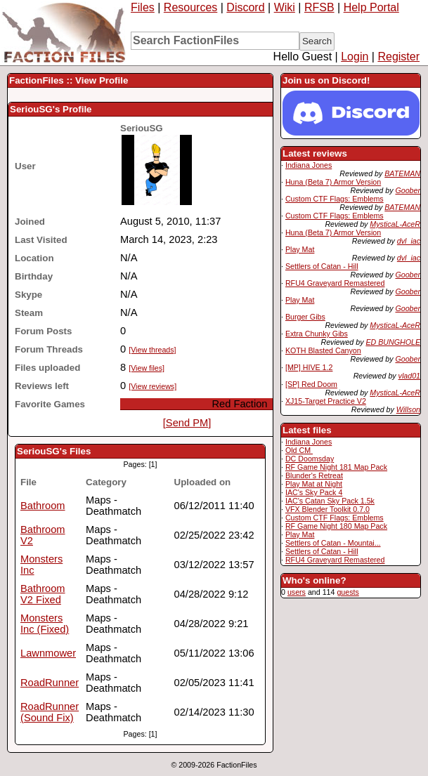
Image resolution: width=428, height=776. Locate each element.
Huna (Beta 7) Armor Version (333, 182)
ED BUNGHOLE (392, 342)
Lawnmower (48, 653)
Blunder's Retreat (314, 475)
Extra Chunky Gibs (316, 333)
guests (347, 592)
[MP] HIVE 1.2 (309, 367)
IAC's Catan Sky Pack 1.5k (330, 500)
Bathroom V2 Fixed (42, 594)
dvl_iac (408, 241)
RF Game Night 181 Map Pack (336, 467)
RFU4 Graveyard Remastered (335, 283)
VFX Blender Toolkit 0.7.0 (327, 509)
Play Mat (299, 249)
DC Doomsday (309, 458)
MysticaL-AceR (395, 224)
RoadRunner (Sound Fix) (49, 712)
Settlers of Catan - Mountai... (333, 543)
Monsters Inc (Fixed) (44, 623)
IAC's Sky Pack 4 (313, 492)
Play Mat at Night (313, 484)
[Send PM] (187, 422)
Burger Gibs (305, 317)
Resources (190, 7)
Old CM (299, 450)
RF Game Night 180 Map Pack (336, 526)
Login (354, 57)
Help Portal (371, 7)
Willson (408, 409)
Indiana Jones (308, 165)
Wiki (284, 7)
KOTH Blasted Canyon (323, 350)
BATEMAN (402, 173)
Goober (407, 190)
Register (398, 57)
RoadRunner (49, 682)
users (296, 592)
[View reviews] (152, 386)
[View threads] (152, 350)
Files (143, 7)
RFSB (319, 7)
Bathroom (42, 505)
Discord (245, 7)
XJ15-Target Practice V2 (325, 401)
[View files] (146, 368)
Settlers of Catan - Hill (321, 266)
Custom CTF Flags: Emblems (334, 199)
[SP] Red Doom (311, 384)
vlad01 (409, 375)
